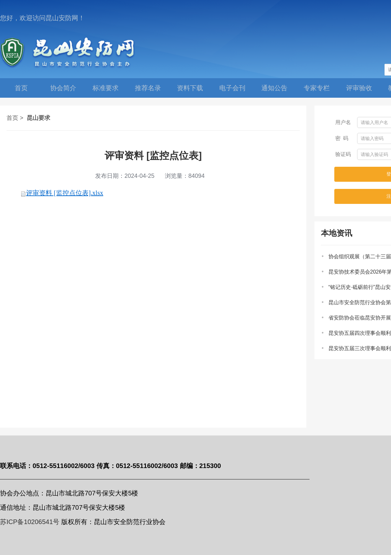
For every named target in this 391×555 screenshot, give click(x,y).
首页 (21, 88)
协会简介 (63, 88)
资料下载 (190, 88)
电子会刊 (232, 88)
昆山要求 (38, 118)
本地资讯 (336, 233)
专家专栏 (317, 88)
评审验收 (359, 88)
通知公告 (274, 88)
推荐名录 (148, 88)
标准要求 (106, 88)
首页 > (15, 118)
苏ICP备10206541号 (29, 521)
